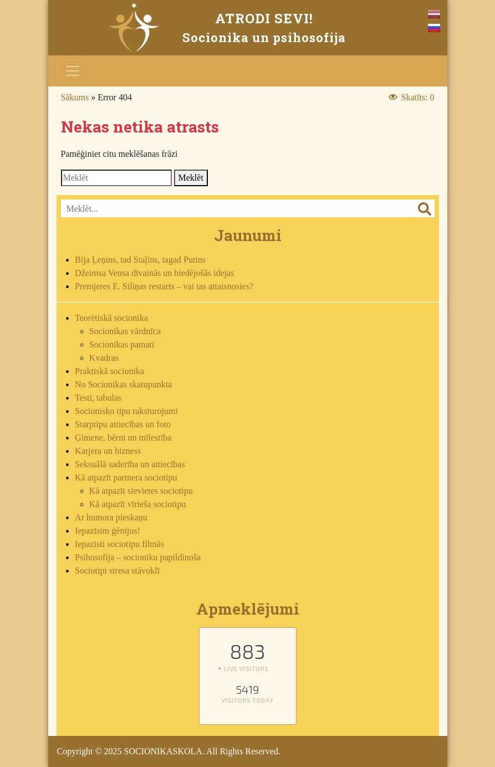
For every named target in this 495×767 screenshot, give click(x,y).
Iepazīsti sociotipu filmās (119, 544)
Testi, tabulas (98, 397)
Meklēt (190, 177)
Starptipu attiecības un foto (123, 424)
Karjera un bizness (108, 451)
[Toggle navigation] (72, 71)
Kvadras (104, 357)
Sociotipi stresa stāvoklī (117, 570)
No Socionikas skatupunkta (123, 384)
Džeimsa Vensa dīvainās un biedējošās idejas (154, 273)
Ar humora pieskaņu (111, 517)
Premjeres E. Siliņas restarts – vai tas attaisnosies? (164, 286)
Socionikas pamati (122, 344)
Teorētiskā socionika (111, 318)
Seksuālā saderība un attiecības (130, 464)
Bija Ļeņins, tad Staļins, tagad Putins (140, 259)
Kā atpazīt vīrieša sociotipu (137, 504)
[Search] (116, 178)
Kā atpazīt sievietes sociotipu (141, 490)
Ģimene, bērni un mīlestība (123, 437)
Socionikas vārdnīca (125, 331)
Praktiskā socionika (109, 371)
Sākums (75, 97)
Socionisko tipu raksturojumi (126, 411)
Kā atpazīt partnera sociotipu (126, 477)
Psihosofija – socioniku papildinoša (138, 557)
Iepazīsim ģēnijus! (107, 530)
